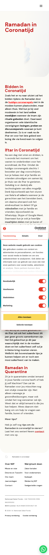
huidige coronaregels (20, 102)
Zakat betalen (31, 468)
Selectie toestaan (24, 325)
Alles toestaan (24, 317)
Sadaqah (28, 477)
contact (39, 431)
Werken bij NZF (31, 481)
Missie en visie (11, 468)
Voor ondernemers (33, 473)
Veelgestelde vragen (33, 485)
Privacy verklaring (12, 516)
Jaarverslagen (11, 481)
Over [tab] (40, 236)
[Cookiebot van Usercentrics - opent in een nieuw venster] (35, 228)
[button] (43, 549)
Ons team (9, 477)
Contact (8, 485)
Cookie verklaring (30, 516)
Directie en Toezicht (13, 473)
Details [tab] (25, 236)
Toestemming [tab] (9, 236)
